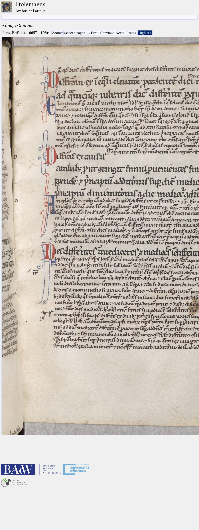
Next (119, 33)
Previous (107, 33)
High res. (145, 33)
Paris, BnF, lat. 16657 (19, 32)
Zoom (56, 33)
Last (130, 33)
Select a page (73, 33)
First (94, 33)
